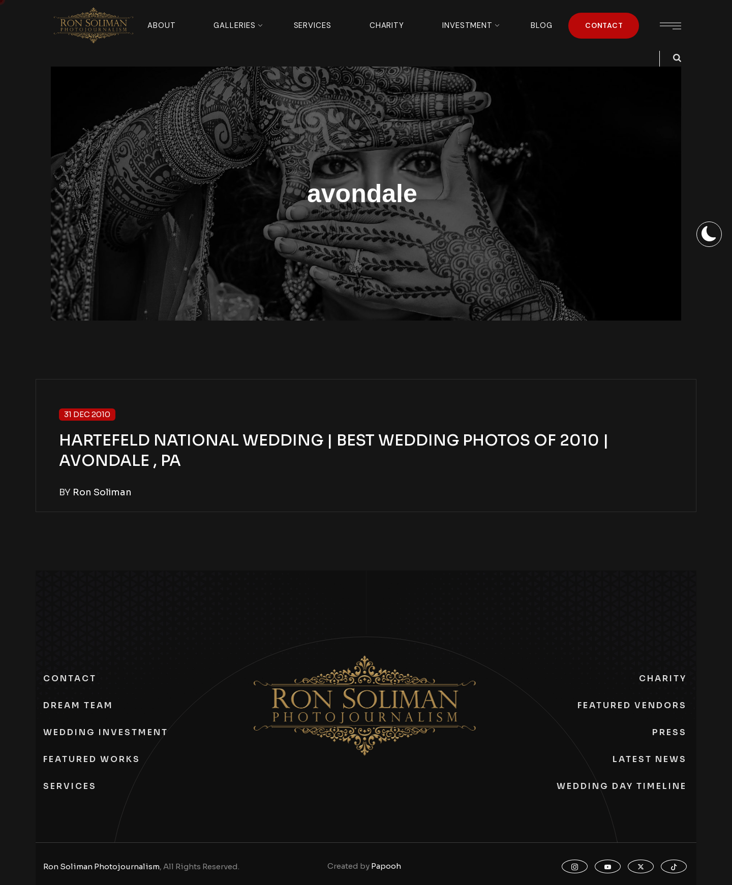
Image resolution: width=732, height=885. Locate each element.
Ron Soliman (102, 492)
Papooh (386, 866)
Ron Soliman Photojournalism (101, 866)
